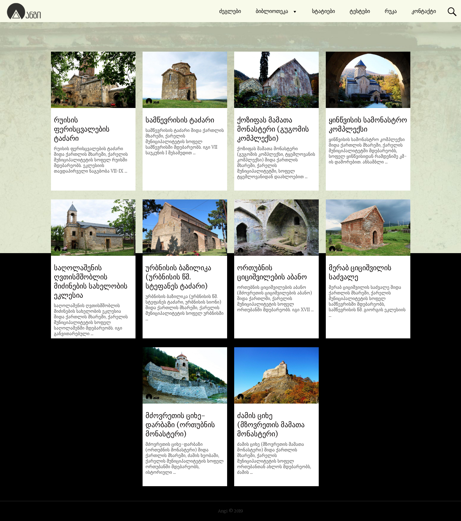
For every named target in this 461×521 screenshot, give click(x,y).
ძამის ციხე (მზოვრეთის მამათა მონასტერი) (271, 424)
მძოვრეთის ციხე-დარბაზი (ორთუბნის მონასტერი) (180, 424)
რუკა (391, 11)
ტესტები (360, 11)
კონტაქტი (424, 11)
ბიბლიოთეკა (276, 11)
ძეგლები (230, 11)
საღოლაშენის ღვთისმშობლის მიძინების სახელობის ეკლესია (91, 281)
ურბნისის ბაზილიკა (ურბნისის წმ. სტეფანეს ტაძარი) (178, 277)
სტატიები (323, 11)
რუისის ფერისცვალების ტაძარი (82, 129)
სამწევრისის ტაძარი (180, 119)
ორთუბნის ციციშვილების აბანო (272, 272)
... (126, 171)
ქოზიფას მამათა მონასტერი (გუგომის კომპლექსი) (273, 129)
